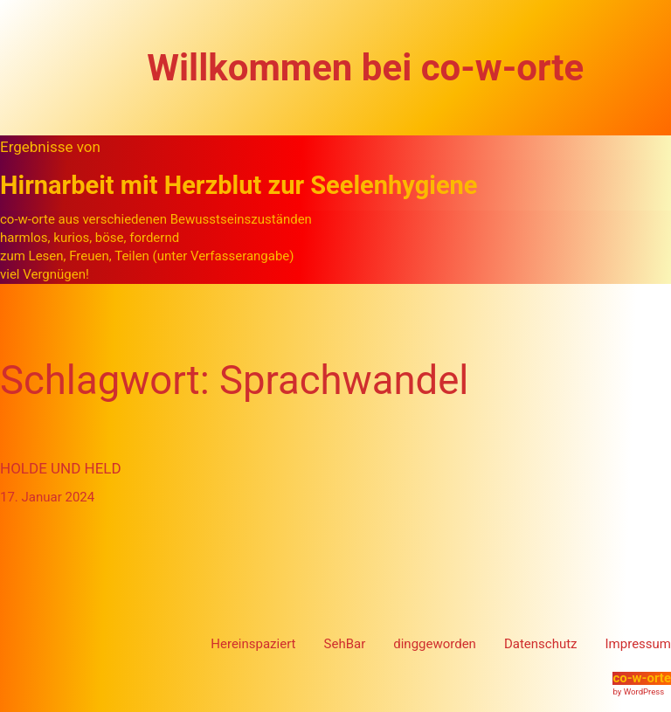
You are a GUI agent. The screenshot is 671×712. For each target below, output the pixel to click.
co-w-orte (641, 678)
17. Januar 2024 (47, 497)
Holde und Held (60, 468)
